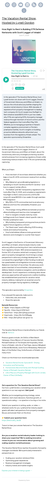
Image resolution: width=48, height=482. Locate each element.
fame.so (11, 331)
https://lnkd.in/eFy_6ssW (11, 419)
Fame (28, 479)
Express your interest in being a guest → (17, 469)
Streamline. (28, 289)
